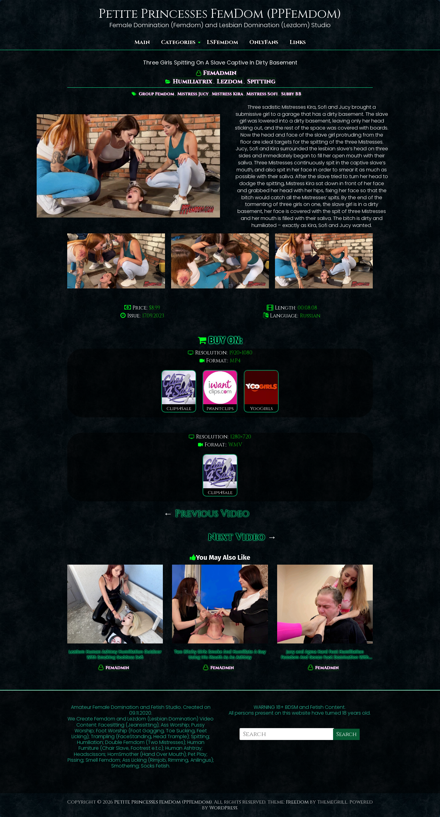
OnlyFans (263, 42)
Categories (178, 42)
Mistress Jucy (192, 94)
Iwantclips (220, 391)
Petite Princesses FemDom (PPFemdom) (220, 14)
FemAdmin (220, 73)
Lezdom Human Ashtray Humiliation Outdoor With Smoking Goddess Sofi (115, 654)
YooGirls (261, 391)
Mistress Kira (228, 94)
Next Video (242, 537)
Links (298, 42)
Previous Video (206, 514)
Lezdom (230, 81)
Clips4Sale (179, 391)
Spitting (261, 81)
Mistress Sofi (263, 94)
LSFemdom (222, 42)
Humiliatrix (192, 81)
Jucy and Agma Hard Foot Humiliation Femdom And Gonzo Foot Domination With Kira (325, 654)
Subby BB (292, 94)
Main (142, 42)
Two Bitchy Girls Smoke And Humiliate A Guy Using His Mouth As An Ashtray (220, 654)
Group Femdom (155, 94)
